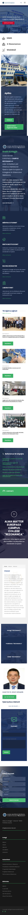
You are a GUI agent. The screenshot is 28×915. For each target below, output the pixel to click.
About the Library (7, 896)
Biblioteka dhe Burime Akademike (12, 470)
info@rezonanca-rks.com (9, 828)
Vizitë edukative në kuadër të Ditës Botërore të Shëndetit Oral (12, 433)
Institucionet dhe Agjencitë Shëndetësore (10, 463)
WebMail (11, 50)
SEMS (9, 38)
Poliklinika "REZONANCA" (14, 643)
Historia (4, 847)
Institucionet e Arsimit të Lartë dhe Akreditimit (12, 459)
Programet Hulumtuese (8, 869)
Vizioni (4, 845)
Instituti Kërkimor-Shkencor (10, 864)
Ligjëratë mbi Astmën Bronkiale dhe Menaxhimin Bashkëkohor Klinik (13, 400)
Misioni (4, 842)
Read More (8, 343)
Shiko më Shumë (6, 233)
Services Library (6, 891)
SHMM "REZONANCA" (14, 657)
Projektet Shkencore (8, 872)
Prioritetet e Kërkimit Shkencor (11, 867)
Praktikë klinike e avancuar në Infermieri (11, 368)
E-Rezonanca (14, 44)
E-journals (5, 889)
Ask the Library (6, 893)
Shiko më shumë (6, 313)
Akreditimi (5, 850)
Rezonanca (5, 333)
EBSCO (4, 886)
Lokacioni (5, 852)
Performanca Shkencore (9, 874)
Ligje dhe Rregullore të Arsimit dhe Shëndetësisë (12, 475)
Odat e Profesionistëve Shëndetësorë (13, 467)
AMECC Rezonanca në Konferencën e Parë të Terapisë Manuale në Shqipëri (13, 336)
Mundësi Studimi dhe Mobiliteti (11, 472)
